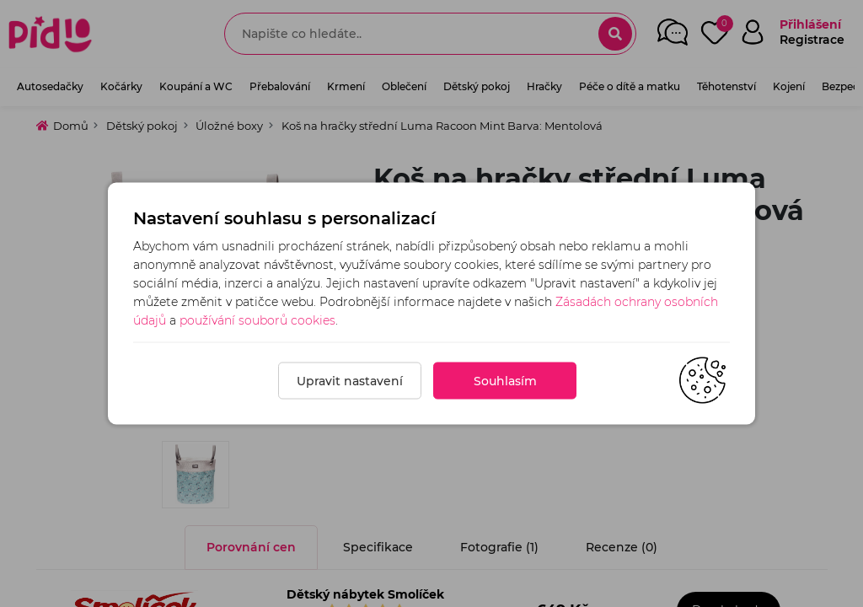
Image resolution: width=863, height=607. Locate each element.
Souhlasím (505, 381)
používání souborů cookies (257, 320)
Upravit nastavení (350, 381)
